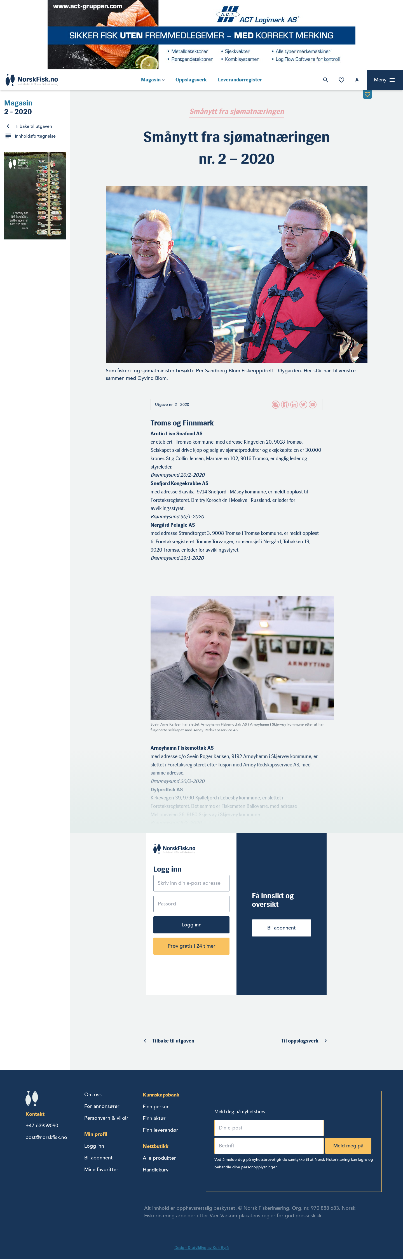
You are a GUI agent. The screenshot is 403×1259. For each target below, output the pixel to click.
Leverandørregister (240, 80)
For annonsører (102, 1106)
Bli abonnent (281, 928)
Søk (324, 80)
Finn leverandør (160, 1130)
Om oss (93, 1094)
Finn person (156, 1106)
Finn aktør (154, 1118)
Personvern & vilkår (106, 1118)
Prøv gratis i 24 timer (191, 946)
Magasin (151, 80)
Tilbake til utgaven (33, 126)
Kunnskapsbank (161, 1095)
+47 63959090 (41, 1125)
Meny (380, 80)
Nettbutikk (155, 1146)
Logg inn (356, 80)
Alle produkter (159, 1158)
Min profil (95, 1134)
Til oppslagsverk (299, 1041)
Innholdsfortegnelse (35, 136)
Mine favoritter (340, 80)
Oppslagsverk (191, 80)
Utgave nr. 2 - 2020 (172, 404)
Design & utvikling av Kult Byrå (201, 1247)
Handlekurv (155, 1170)
